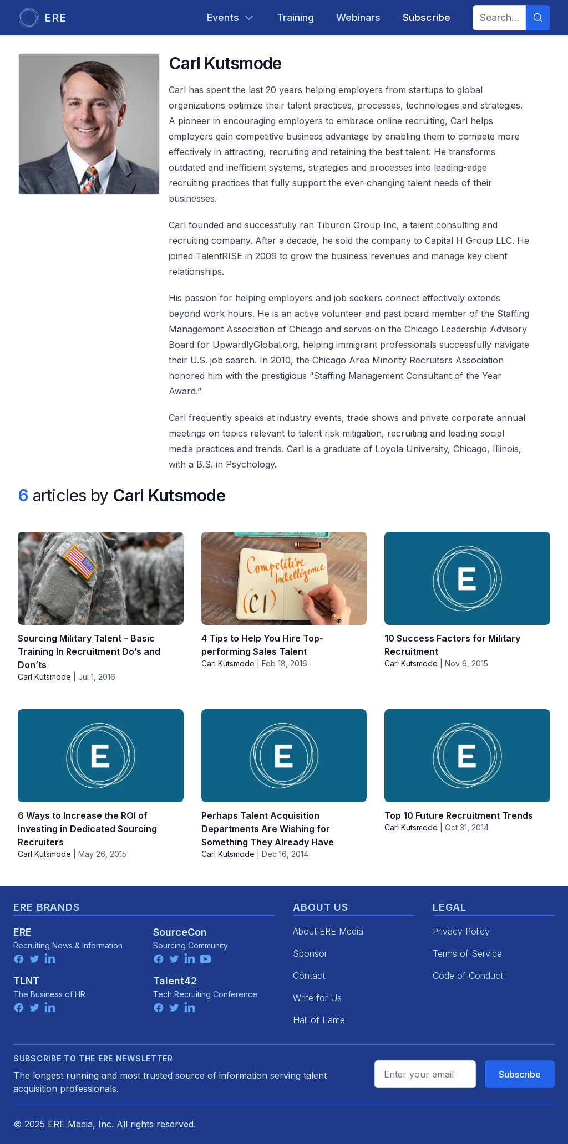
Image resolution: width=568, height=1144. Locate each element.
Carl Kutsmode (44, 676)
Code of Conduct (468, 975)
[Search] (538, 17)
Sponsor (310, 953)
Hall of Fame (319, 1019)
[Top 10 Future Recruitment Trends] (467, 755)
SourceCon (180, 932)
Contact (309, 975)
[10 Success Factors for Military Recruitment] (467, 578)
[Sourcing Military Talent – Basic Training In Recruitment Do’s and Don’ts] (101, 578)
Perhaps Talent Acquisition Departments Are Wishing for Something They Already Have (267, 829)
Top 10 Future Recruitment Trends (458, 815)
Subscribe (520, 1074)
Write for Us (317, 997)
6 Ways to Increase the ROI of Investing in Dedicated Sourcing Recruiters (87, 829)
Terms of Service (467, 953)
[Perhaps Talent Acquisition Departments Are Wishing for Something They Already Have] (284, 755)
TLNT (26, 981)
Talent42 (175, 981)
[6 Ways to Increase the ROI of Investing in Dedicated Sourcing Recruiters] (101, 755)
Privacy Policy (461, 931)
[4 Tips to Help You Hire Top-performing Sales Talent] (284, 578)
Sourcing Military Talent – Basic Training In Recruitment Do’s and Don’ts (89, 651)
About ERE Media (328, 931)
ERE (22, 932)
